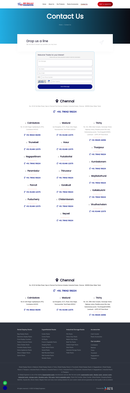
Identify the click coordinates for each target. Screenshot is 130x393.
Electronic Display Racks (24, 336)
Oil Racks (44, 339)
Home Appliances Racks (24, 350)
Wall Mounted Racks (48, 353)
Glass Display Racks (23, 344)
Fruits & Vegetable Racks (49, 342)
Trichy (92, 350)
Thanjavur (94, 358)
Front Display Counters (24, 339)
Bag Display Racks (22, 334)
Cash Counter (95, 334)
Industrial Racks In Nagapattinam (92, 369)
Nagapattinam (95, 355)
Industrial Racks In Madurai (38, 369)
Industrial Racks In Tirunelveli (72, 369)
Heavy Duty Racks (71, 336)
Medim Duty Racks (72, 339)
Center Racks (46, 334)
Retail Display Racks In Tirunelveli (68, 367)
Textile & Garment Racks (24, 342)
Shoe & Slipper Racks (23, 353)
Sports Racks (21, 355)
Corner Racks (46, 336)
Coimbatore (94, 345)
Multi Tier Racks (71, 342)
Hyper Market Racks (48, 347)
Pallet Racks (70, 353)
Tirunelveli (94, 353)
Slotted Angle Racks (72, 344)
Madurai (93, 347)
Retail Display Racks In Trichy (48, 367)
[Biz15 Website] (108, 388)
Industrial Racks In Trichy (55, 369)
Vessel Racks (46, 350)
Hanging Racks (46, 344)
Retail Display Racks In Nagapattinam (90, 367)
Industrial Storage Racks (73, 350)
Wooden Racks (46, 358)
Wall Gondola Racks (48, 355)
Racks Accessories (96, 336)
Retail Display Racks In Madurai (28, 367)
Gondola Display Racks (24, 347)
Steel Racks (69, 347)
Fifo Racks (69, 334)
